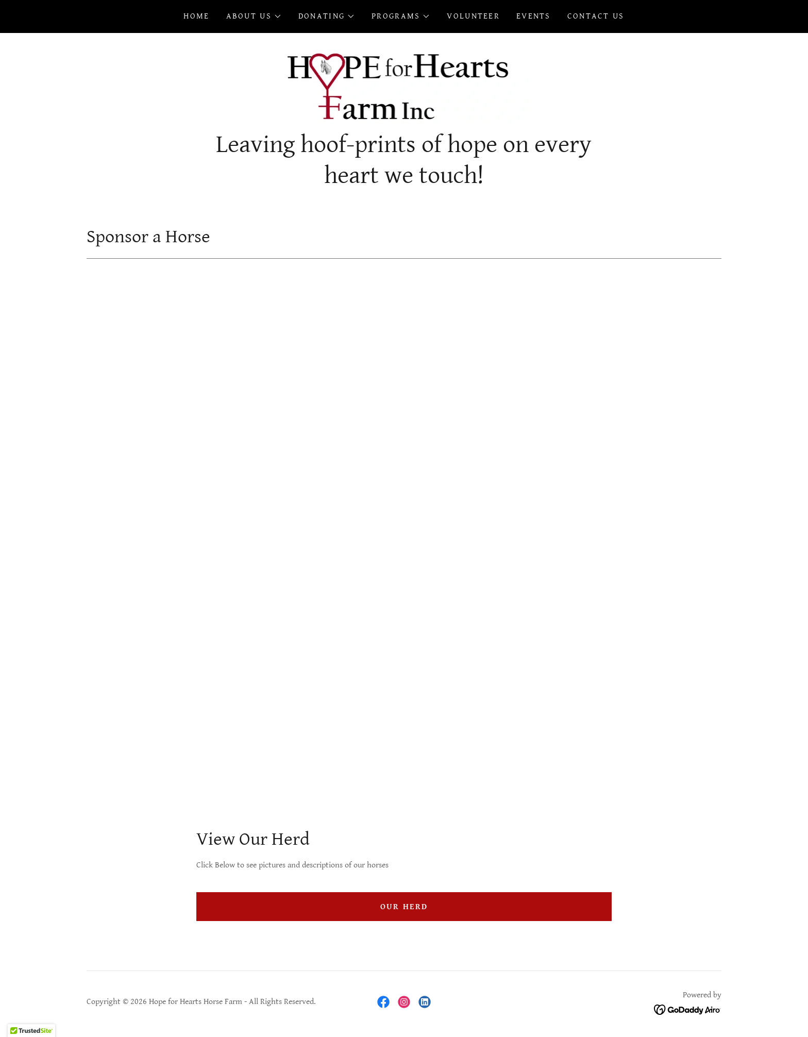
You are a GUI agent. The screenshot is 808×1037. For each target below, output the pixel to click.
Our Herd (404, 907)
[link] (404, 84)
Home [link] (196, 16)
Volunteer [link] (473, 16)
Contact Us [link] (596, 16)
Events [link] (533, 16)
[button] (254, 16)
